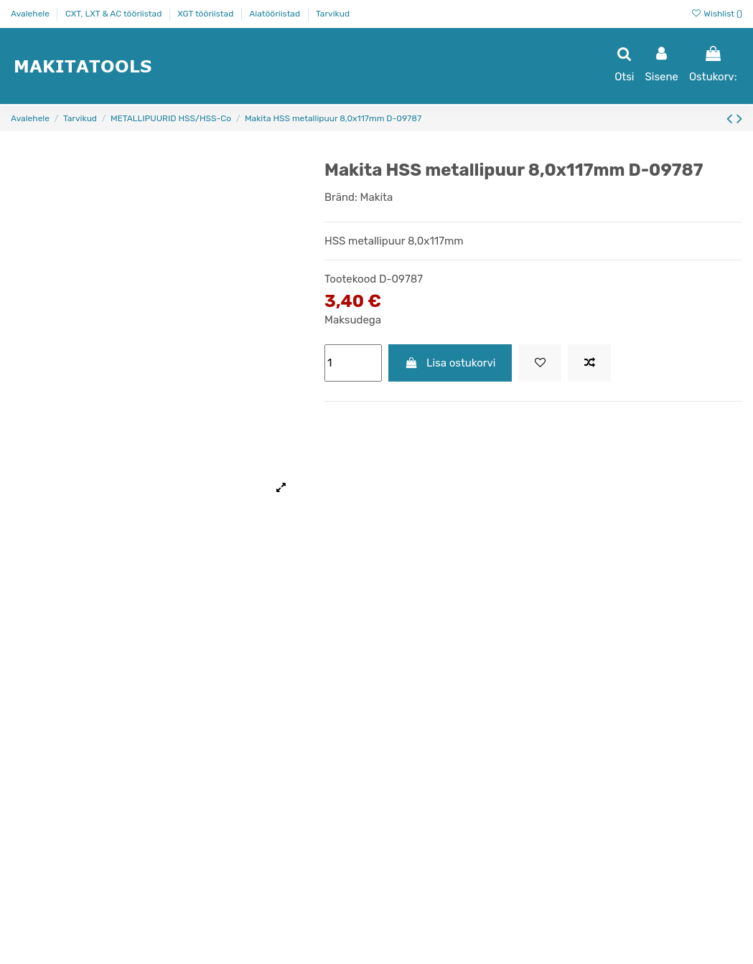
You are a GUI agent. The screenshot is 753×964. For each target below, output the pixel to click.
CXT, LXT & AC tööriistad (114, 14)
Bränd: (340, 197)
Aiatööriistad (275, 14)
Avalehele (31, 14)
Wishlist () (716, 14)
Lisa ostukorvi (450, 362)
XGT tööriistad (206, 14)
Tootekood (350, 279)
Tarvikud (333, 14)
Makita (376, 197)
